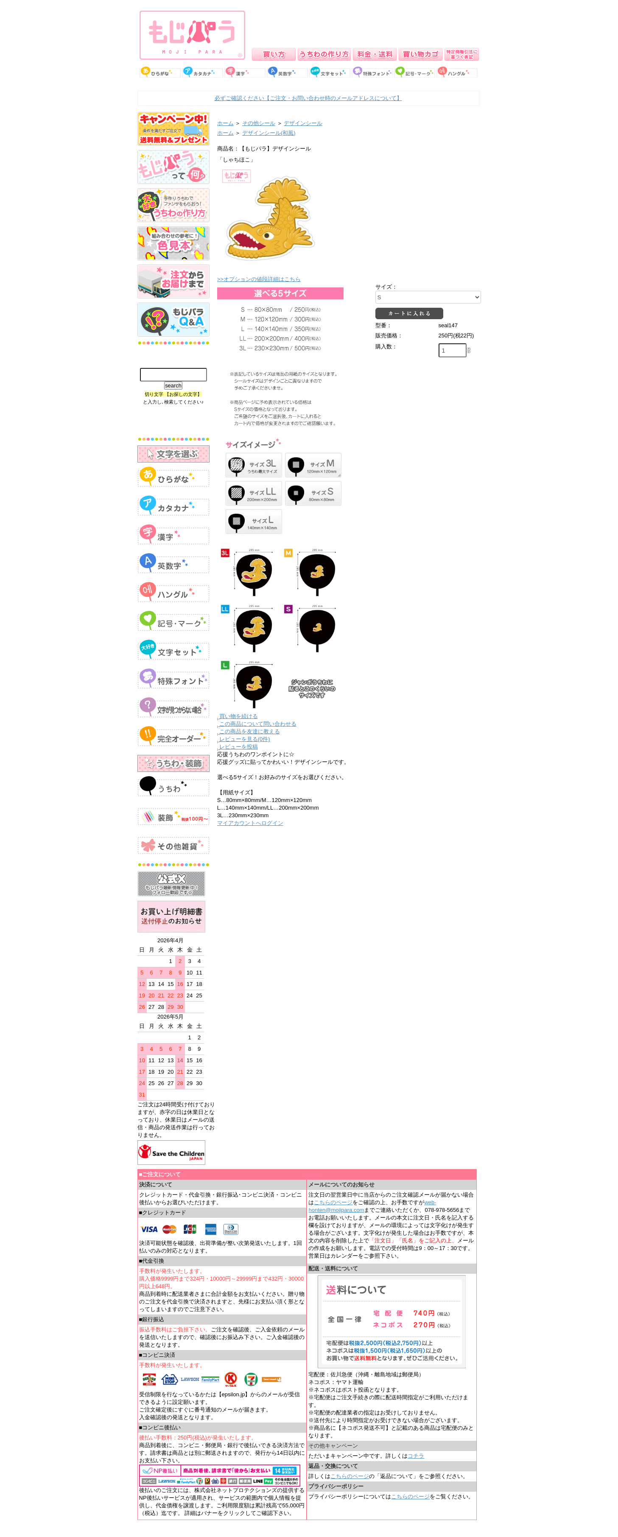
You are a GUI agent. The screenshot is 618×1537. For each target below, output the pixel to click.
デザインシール (303, 123)
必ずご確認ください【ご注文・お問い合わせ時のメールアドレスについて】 (308, 98)
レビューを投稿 (238, 746)
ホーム (225, 123)
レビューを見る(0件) (244, 739)
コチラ (416, 1456)
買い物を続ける (238, 716)
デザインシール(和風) (269, 133)
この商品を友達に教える (249, 731)
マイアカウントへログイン (250, 823)
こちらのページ (333, 1202)
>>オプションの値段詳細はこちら (259, 279)
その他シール (258, 123)
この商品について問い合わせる (257, 724)
